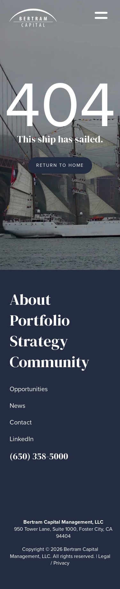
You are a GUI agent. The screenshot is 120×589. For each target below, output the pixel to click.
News (17, 405)
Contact (21, 422)
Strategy (39, 341)
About (30, 299)
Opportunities (29, 389)
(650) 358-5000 (39, 456)
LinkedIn (22, 439)
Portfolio (40, 320)
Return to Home (60, 165)
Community (50, 361)
